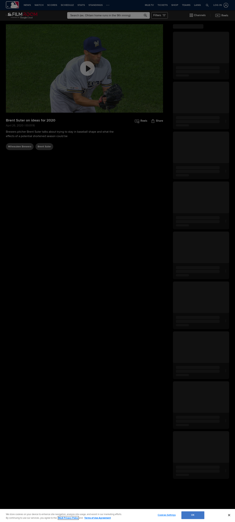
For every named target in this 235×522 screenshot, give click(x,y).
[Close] (229, 515)
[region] (117, 515)
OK (192, 515)
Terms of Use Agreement (97, 517)
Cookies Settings (167, 515)
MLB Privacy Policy (68, 517)
